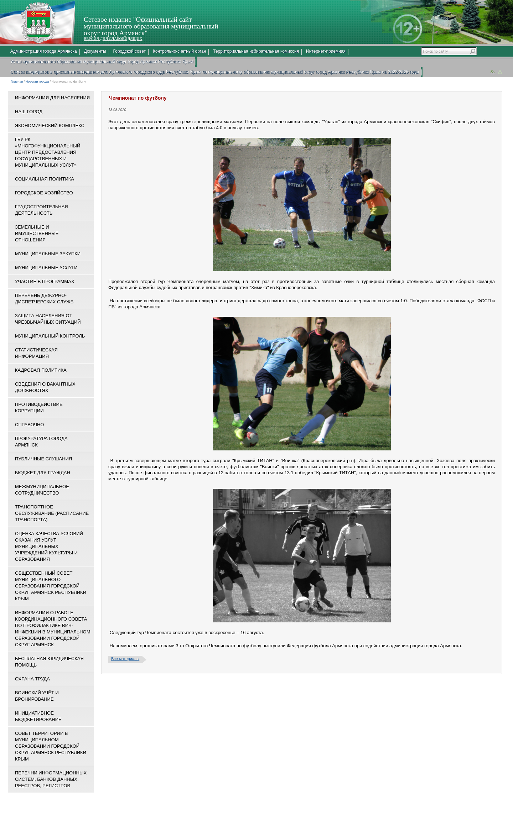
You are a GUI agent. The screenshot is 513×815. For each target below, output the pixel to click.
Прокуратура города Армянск (41, 442)
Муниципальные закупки (48, 253)
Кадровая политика (41, 370)
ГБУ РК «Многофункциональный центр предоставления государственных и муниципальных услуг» (47, 152)
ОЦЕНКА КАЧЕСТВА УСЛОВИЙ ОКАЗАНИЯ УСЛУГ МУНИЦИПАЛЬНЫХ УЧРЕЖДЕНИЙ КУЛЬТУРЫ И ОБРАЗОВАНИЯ (49, 546)
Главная (17, 81)
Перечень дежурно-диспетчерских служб (44, 298)
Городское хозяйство (44, 192)
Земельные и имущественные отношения (36, 233)
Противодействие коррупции (39, 407)
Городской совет (129, 51)
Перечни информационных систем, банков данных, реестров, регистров (51, 779)
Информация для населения (52, 97)
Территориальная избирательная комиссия (256, 51)
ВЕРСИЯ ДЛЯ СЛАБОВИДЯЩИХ (113, 38)
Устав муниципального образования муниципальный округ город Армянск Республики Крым (101, 61)
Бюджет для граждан (42, 472)
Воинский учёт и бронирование (37, 696)
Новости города (37, 81)
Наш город (28, 111)
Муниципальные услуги (46, 267)
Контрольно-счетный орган (179, 51)
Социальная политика (44, 179)
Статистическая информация (36, 353)
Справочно (29, 424)
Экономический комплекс (49, 125)
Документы (95, 51)
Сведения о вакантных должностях (45, 387)
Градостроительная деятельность (41, 210)
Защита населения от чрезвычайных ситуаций (48, 319)
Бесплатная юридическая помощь (49, 662)
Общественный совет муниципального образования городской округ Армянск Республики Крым (50, 585)
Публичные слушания (43, 458)
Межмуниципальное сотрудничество (42, 490)
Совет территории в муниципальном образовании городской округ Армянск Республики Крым (50, 746)
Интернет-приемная (326, 51)
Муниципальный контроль (50, 336)
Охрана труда (32, 678)
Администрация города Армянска (43, 51)
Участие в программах (44, 281)
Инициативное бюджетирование (38, 716)
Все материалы (125, 659)
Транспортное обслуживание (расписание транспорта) (52, 513)
